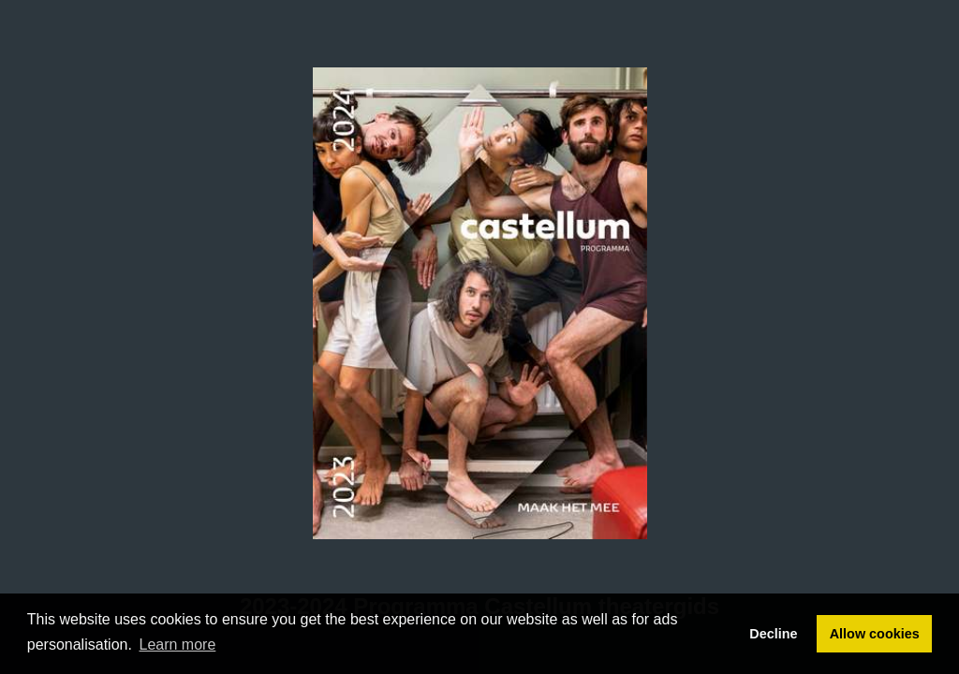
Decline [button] (773, 633)
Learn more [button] (178, 644)
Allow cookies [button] (875, 633)
